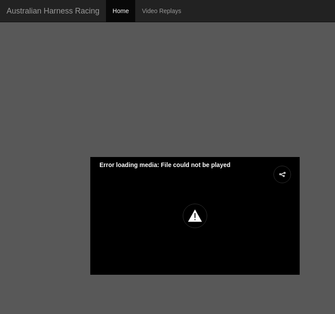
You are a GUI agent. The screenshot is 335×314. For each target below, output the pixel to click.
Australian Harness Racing (53, 11)
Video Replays (161, 10)
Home (121, 10)
